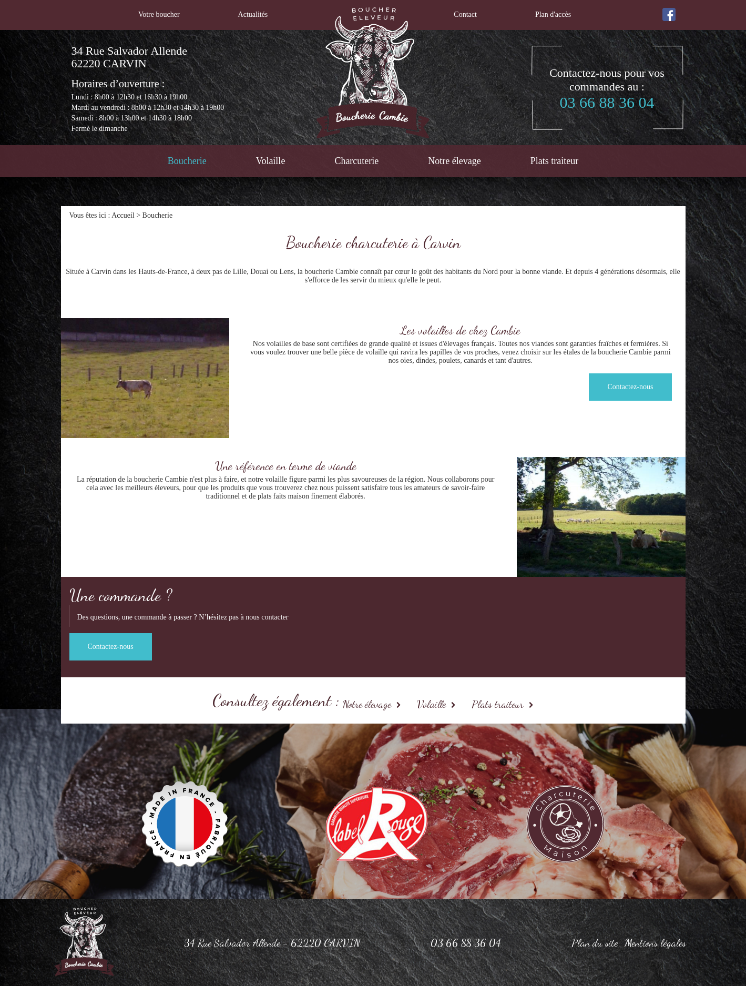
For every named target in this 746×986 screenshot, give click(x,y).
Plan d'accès (553, 14)
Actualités (253, 14)
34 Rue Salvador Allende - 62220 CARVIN (272, 943)
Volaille (270, 161)
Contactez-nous (630, 387)
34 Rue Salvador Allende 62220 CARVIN (129, 57)
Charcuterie (356, 161)
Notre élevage (454, 161)
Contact (465, 14)
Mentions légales (655, 943)
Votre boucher (159, 14)
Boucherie (187, 161)
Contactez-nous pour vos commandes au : (607, 88)
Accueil (123, 215)
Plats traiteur (554, 161)
